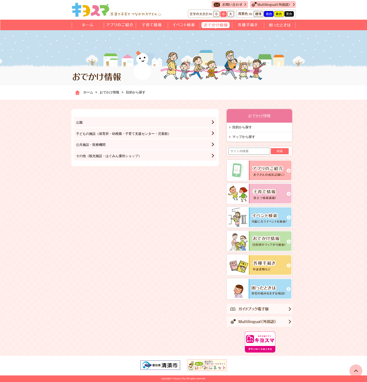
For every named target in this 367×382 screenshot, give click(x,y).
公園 (79, 122)
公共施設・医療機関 (90, 145)
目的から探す (242, 127)
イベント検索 (184, 25)
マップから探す (243, 137)
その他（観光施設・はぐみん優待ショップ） (109, 156)
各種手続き (249, 25)
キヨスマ (116, 10)
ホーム (87, 25)
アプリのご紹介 (120, 25)
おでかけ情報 (216, 25)
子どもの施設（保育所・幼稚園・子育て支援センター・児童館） (123, 134)
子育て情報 (152, 25)
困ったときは (280, 25)
